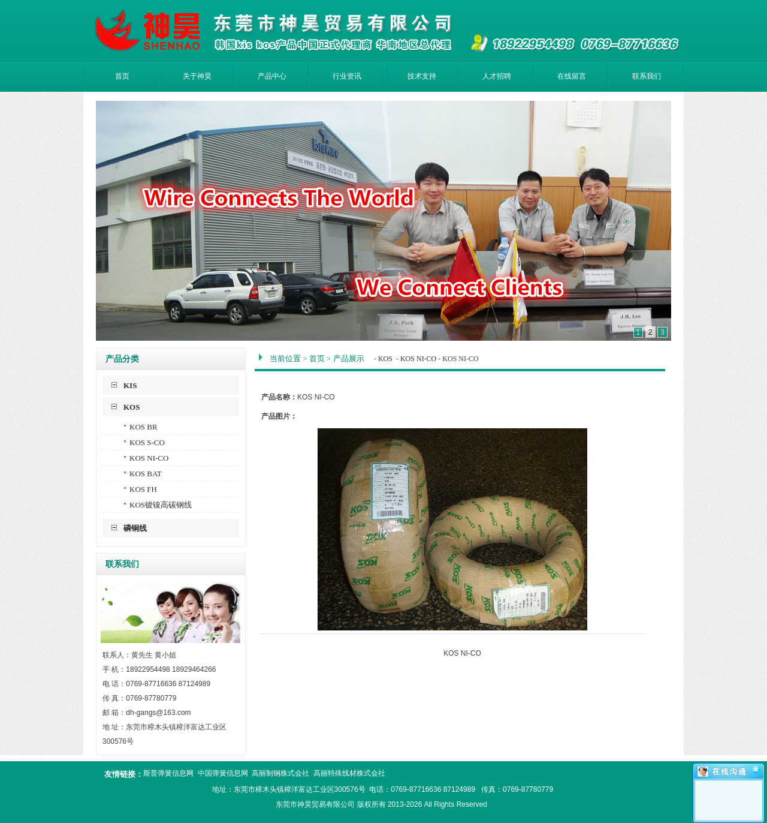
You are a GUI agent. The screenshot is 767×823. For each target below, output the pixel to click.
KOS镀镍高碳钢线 (158, 504)
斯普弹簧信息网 (168, 773)
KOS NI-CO (146, 457)
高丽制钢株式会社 (280, 773)
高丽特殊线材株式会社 (349, 773)
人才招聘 (496, 76)
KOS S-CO (144, 442)
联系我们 (646, 76)
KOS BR (141, 426)
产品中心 (272, 76)
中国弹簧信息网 (223, 773)
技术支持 (421, 76)
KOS (131, 407)
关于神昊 (197, 76)
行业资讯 (347, 76)
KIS (130, 385)
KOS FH (140, 489)
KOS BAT (143, 473)
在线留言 (571, 76)
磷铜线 (135, 528)
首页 (122, 76)
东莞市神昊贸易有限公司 (315, 804)
